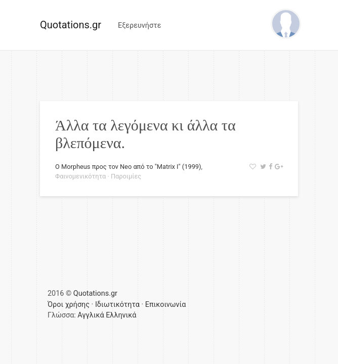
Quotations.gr (70, 25)
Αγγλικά (90, 315)
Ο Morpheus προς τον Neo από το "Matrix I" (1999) (128, 166)
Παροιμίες (126, 176)
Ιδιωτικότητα (117, 304)
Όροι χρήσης (69, 304)
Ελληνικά (121, 315)
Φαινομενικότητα (80, 176)
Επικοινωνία (165, 304)
